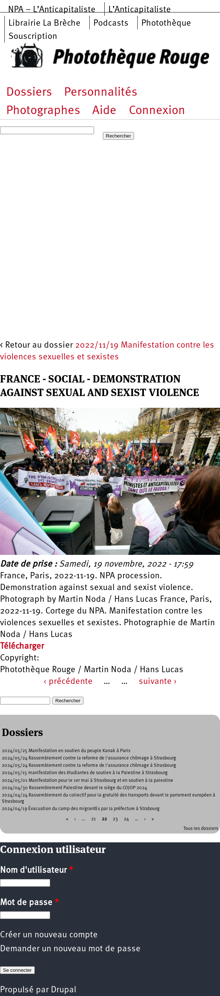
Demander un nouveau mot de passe (70, 949)
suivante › (158, 681)
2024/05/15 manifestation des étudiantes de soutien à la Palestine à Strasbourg (85, 772)
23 (115, 818)
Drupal (63, 990)
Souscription (32, 36)
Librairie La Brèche (44, 23)
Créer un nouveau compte (49, 935)
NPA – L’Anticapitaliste (52, 10)
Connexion (157, 111)
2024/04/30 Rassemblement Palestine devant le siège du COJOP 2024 (74, 788)
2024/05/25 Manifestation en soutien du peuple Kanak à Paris (66, 750)
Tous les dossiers (200, 828)
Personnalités (100, 93)
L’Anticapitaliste (139, 10)
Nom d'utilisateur (36, 870)
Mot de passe (29, 902)
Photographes (43, 111)
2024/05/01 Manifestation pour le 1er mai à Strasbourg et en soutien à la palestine (87, 780)
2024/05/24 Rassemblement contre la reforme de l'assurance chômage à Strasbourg (89, 758)
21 (93, 818)
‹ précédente (68, 681)
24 (126, 818)
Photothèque (166, 23)
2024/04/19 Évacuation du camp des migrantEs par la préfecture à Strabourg (81, 808)
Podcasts (110, 23)
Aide (104, 111)
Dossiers (29, 93)
